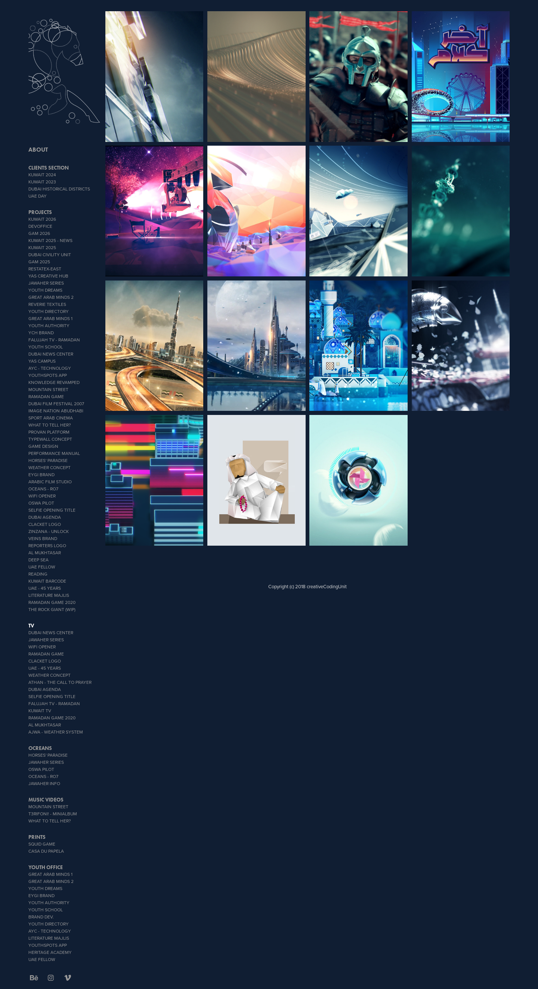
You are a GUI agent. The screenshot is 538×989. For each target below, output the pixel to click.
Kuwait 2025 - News (50, 240)
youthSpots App (47, 375)
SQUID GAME (41, 844)
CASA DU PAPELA (46, 851)
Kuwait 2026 (42, 219)
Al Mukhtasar (44, 552)
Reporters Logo (47, 545)
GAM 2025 (39, 261)
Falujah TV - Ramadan (54, 340)
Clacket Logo (44, 524)
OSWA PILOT (41, 503)
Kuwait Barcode (47, 581)
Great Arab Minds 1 (50, 318)
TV (31, 626)
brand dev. (41, 917)
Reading (37, 574)
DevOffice (40, 226)
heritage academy (50, 952)
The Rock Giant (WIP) (51, 609)
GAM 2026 (39, 233)
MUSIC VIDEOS (46, 800)
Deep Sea (38, 559)
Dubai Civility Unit (49, 254)
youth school (45, 347)
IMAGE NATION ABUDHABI (55, 410)
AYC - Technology (49, 368)
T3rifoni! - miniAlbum (52, 813)
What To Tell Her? (49, 425)
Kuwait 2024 (42, 174)
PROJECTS (40, 212)
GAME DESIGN (43, 446)
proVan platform (48, 432)
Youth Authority (48, 325)
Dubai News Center (50, 354)
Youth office (45, 867)
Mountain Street (48, 389)
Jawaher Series (46, 283)
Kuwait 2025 (42, 247)
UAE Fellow (41, 567)
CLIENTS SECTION (48, 168)
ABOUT (38, 149)
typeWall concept (50, 439)
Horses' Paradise (48, 460)
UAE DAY (37, 196)
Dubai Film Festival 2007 (56, 403)
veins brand (42, 538)
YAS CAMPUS (42, 361)
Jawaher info (44, 783)
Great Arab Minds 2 (51, 297)
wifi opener (42, 496)
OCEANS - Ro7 (43, 489)
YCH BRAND (41, 332)
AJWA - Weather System (55, 732)
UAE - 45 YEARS (44, 588)
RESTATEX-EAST (44, 269)
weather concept (49, 467)
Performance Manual (54, 453)
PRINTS (37, 837)
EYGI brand (41, 474)
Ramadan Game (46, 396)
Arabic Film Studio (50, 481)
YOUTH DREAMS (45, 290)
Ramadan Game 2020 (51, 602)
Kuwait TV (39, 710)
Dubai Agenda (44, 517)
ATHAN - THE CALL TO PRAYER (60, 682)
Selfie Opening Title (51, 510)
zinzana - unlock (48, 531)
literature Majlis (48, 595)
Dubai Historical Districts (59, 189)
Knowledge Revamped (54, 382)
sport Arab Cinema (50, 418)
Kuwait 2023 (42, 182)
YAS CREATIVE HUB (48, 276)
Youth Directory (48, 311)
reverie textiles (47, 304)
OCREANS (40, 748)
